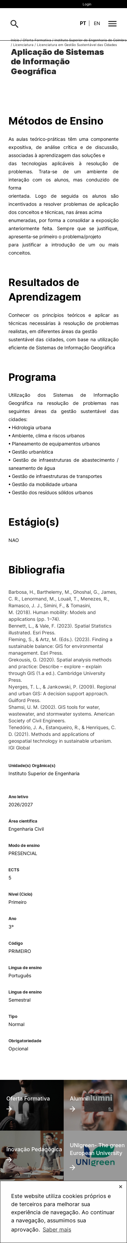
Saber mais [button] (57, 1229)
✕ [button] (121, 1187)
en (97, 23)
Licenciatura (23, 45)
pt (83, 23)
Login (87, 4)
